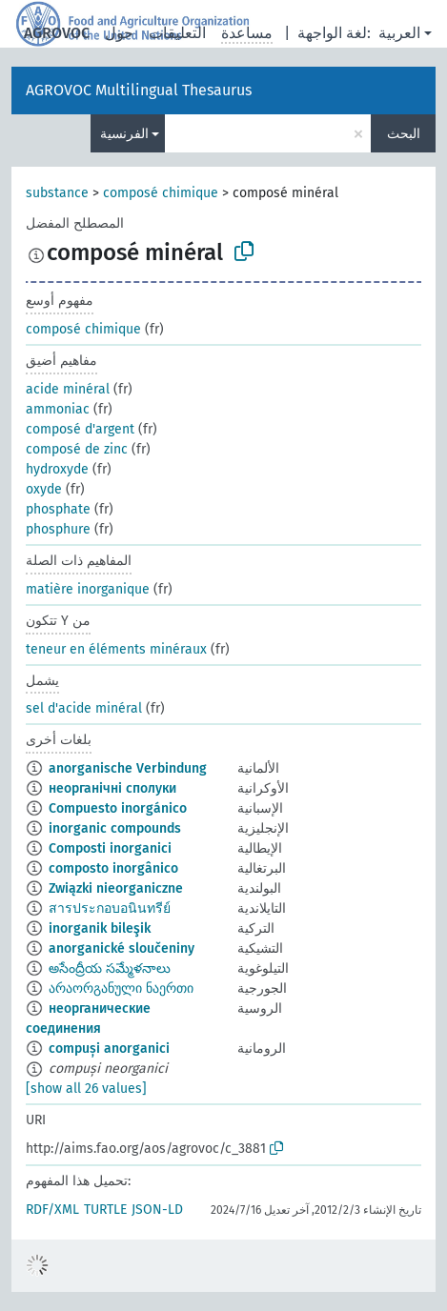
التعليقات (177, 33)
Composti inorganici (110, 848)
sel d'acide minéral (84, 708)
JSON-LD (157, 1209)
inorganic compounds (115, 828)
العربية (399, 33)
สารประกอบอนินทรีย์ (110, 908)
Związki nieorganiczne (116, 888)
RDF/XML (52, 1209)
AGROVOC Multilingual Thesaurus (139, 90)
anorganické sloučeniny (121, 948)
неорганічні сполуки (112, 788)
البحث (403, 134)
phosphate (58, 509)
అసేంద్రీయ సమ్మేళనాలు (110, 968)
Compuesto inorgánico (118, 808)
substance (57, 193)
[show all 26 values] (86, 1088)
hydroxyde (57, 469)
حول (119, 33)
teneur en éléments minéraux (116, 649)
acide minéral (68, 389)
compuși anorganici (109, 1048)
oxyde (44, 489)
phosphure (58, 529)
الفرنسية (124, 134)
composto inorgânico (113, 868)
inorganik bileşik (100, 928)
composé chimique (160, 193)
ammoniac (58, 409)
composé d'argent (80, 429)
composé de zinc (77, 449)
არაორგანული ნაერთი (121, 988)
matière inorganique (88, 589)
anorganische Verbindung (128, 768)
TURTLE (105, 1209)
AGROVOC (57, 33)
